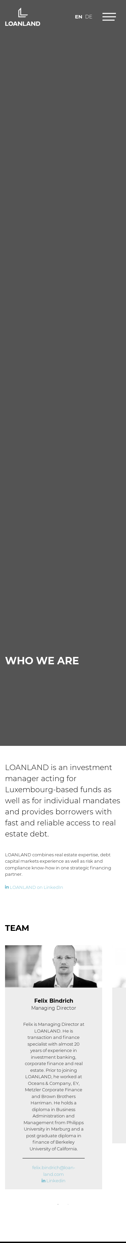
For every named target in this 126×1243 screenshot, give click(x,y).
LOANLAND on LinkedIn (34, 887)
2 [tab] (68, 1204)
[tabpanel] (53, 1067)
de (88, 16)
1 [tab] (58, 1204)
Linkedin (54, 1181)
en (78, 16)
